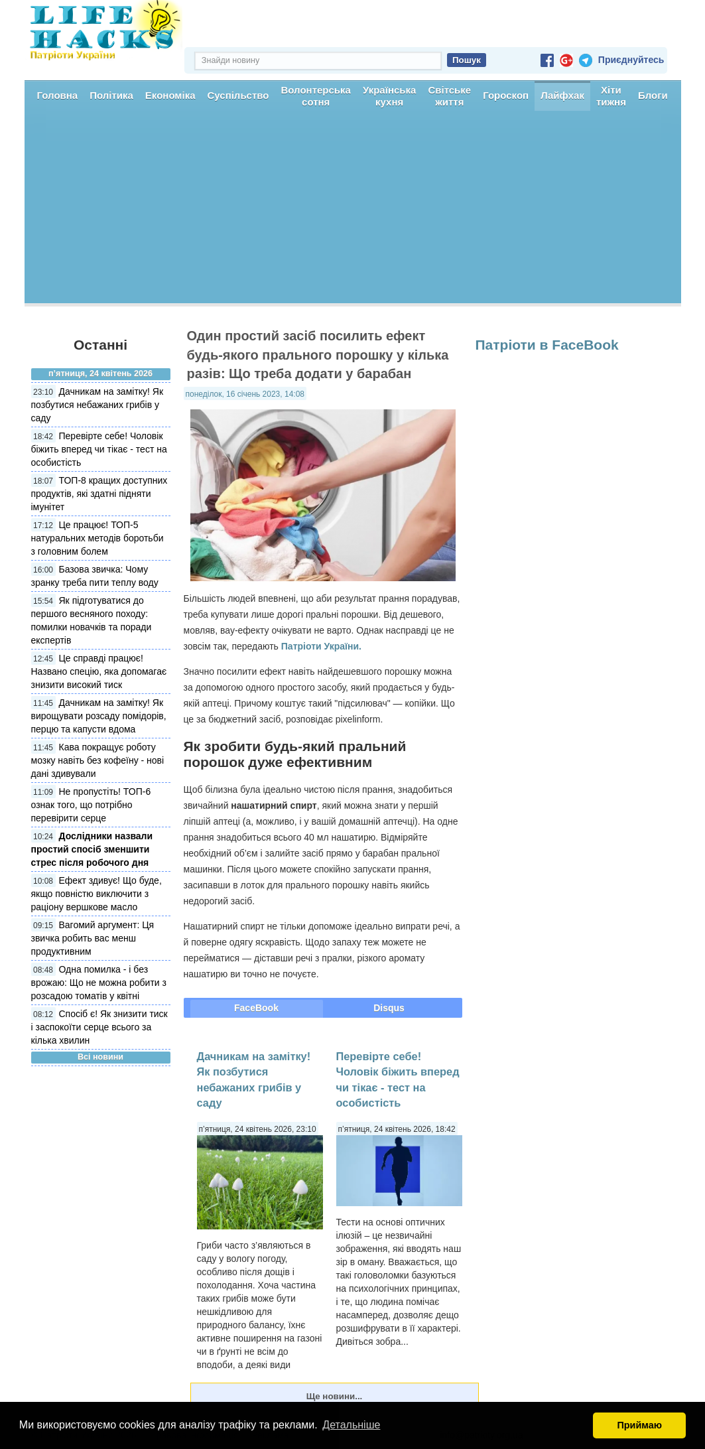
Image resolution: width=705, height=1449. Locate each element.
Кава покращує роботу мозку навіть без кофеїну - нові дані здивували (97, 760)
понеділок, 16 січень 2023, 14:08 (245, 394)
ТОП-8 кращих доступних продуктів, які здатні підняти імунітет (99, 493)
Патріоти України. (321, 646)
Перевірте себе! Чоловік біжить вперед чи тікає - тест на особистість (99, 449)
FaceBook (256, 1007)
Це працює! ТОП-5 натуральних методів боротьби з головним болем (97, 538)
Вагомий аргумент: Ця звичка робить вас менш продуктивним (93, 938)
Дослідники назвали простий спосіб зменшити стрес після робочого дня (92, 849)
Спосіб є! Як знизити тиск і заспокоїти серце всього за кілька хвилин (99, 1027)
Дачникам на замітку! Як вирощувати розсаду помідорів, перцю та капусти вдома (98, 715)
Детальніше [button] (351, 1424)
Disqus (389, 1007)
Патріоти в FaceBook (547, 344)
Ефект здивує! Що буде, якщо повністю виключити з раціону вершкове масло (96, 893)
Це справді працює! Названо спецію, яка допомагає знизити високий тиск (99, 671)
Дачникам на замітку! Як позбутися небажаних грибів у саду (97, 404)
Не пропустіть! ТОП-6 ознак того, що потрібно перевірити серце (91, 804)
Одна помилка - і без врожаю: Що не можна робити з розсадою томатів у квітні (98, 982)
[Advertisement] (353, 210)
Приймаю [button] (639, 1425)
